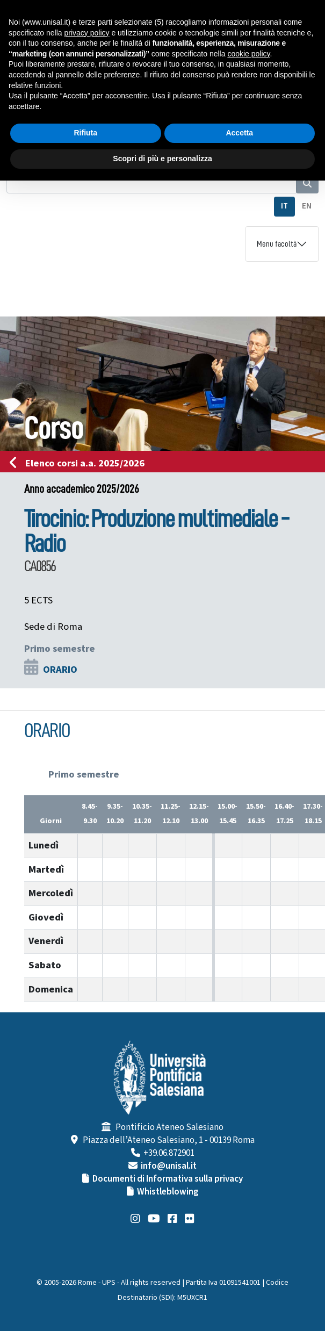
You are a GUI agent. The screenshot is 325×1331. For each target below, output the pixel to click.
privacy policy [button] (87, 32)
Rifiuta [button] (85, 132)
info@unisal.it (169, 1166)
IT (284, 206)
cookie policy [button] (248, 53)
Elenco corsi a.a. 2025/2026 (80, 463)
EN (307, 206)
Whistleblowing (168, 1191)
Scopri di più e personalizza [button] (162, 158)
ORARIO (60, 670)
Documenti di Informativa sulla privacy (167, 1178)
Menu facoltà (277, 244)
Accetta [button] (239, 132)
